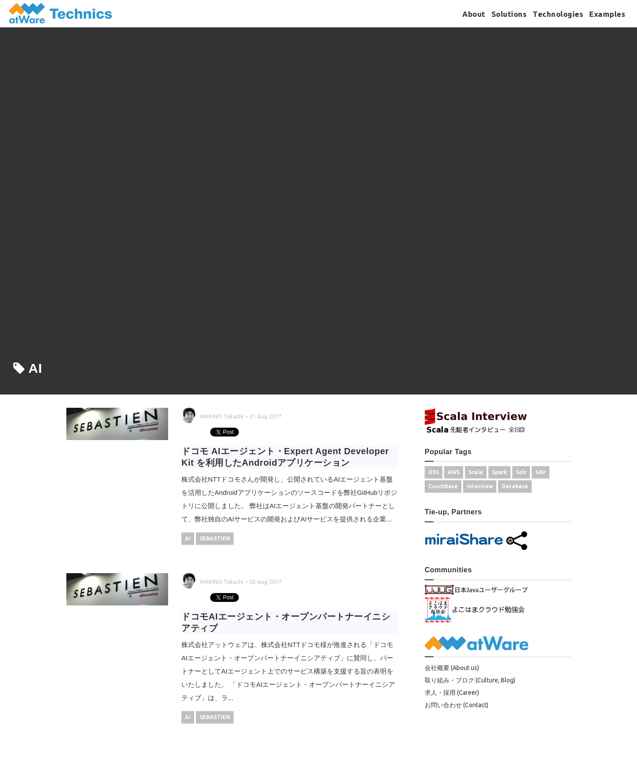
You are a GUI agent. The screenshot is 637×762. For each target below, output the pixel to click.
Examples (607, 14)
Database (515, 486)
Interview (480, 486)
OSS (433, 472)
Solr (521, 472)
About (473, 14)
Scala (475, 472)
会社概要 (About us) (452, 667)
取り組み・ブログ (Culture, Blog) (470, 680)
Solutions (509, 14)
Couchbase (443, 486)
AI (188, 538)
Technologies (558, 14)
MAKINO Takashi (221, 416)
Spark (499, 472)
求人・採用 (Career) (452, 692)
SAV (540, 472)
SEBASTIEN (215, 538)
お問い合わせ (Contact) (456, 704)
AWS (454, 472)
